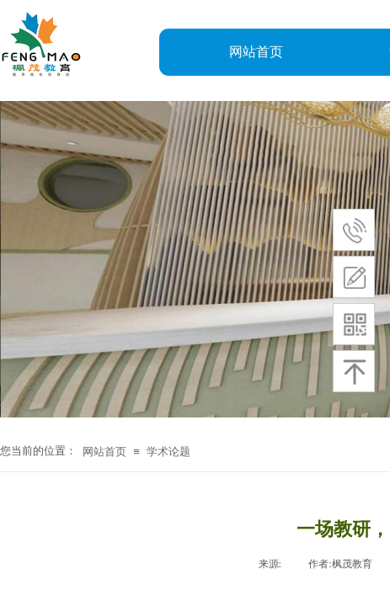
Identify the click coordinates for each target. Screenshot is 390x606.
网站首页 (256, 52)
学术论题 (168, 451)
